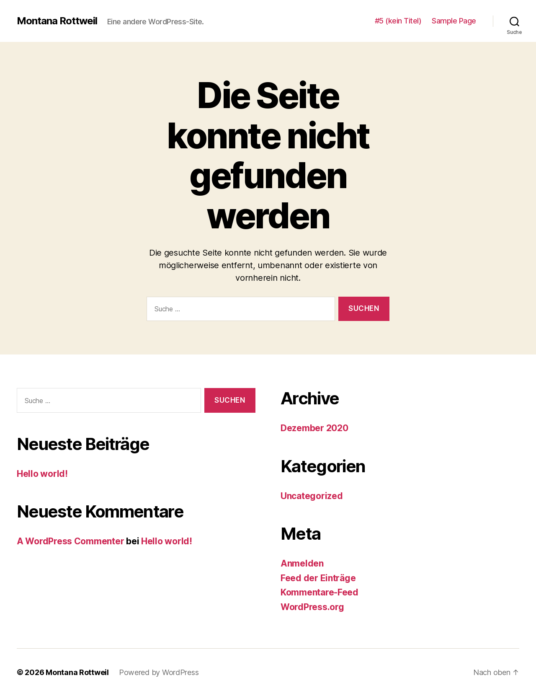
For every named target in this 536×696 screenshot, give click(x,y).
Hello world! (42, 473)
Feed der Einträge (318, 578)
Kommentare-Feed (319, 592)
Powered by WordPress (159, 672)
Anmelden (302, 563)
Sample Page (454, 20)
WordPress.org (312, 607)
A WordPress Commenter (70, 541)
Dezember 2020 (314, 428)
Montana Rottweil (57, 21)
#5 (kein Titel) (398, 20)
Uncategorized (312, 496)
